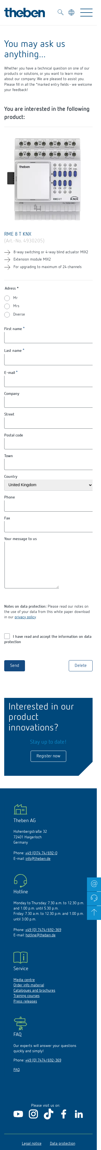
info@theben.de (38, 867)
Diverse (19, 314)
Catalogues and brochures (34, 999)
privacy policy (25, 626)
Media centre (24, 988)
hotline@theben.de (41, 944)
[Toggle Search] (60, 13)
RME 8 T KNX (17, 234)
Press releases (25, 1010)
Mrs (16, 306)
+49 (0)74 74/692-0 (41, 861)
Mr (15, 298)
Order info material (28, 994)
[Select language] (72, 13)
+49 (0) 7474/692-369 (43, 938)
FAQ (16, 1078)
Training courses (26, 1004)
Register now (48, 764)
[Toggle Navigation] (86, 12)
